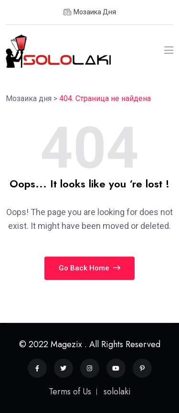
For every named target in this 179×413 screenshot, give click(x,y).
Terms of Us (70, 391)
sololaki (117, 391)
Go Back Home (89, 268)
